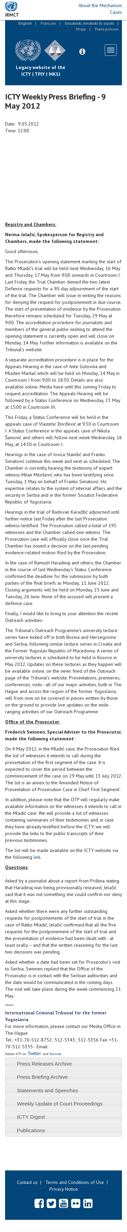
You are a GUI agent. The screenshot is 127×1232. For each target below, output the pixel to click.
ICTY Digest (31, 1117)
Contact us (27, 1182)
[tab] (63, 1063)
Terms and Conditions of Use (74, 1182)
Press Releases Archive (44, 1064)
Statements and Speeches (47, 1090)
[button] (82, 51)
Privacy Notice (63, 1189)
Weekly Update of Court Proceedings (60, 1103)
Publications (31, 1130)
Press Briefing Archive (42, 1077)
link (37, 857)
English (25, 23)
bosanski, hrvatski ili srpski (89, 23)
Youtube (55, 1054)
